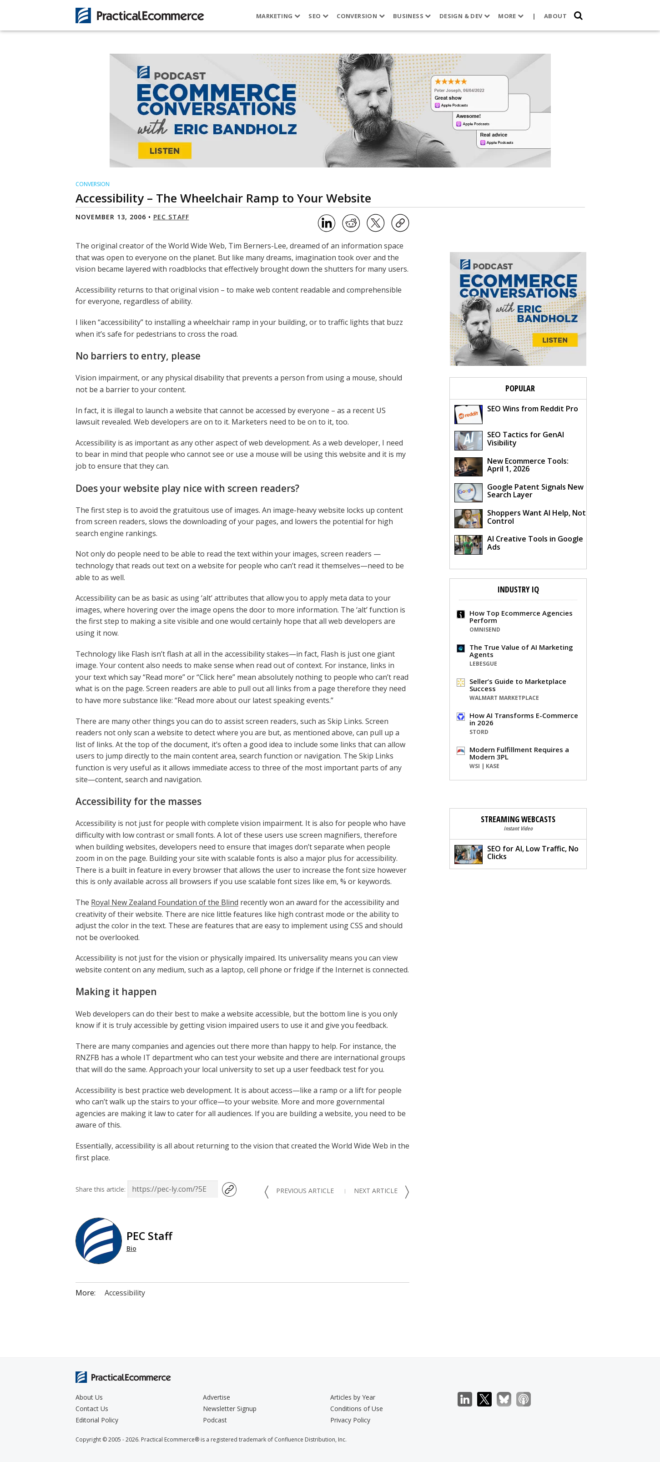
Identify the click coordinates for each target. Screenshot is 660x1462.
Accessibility (125, 1293)
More (508, 16)
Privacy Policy (350, 1420)
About (552, 16)
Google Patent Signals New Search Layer (519, 492)
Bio (131, 1248)
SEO (316, 16)
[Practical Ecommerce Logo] (140, 15)
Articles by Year (352, 1397)
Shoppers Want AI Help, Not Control (520, 518)
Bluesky (508, 1399)
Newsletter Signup (230, 1408)
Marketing (275, 16)
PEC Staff (171, 216)
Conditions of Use (356, 1408)
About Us (89, 1397)
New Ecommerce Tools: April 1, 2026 (511, 466)
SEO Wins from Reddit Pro (516, 414)
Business (409, 16)
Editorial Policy (97, 1420)
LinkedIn (469, 1399)
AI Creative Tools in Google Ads (518, 544)
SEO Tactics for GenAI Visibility (509, 440)
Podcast (215, 1420)
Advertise (216, 1397)
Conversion (358, 16)
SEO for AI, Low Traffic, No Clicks (516, 854)
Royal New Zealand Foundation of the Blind (164, 902)
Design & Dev (462, 16)
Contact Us (92, 1408)
